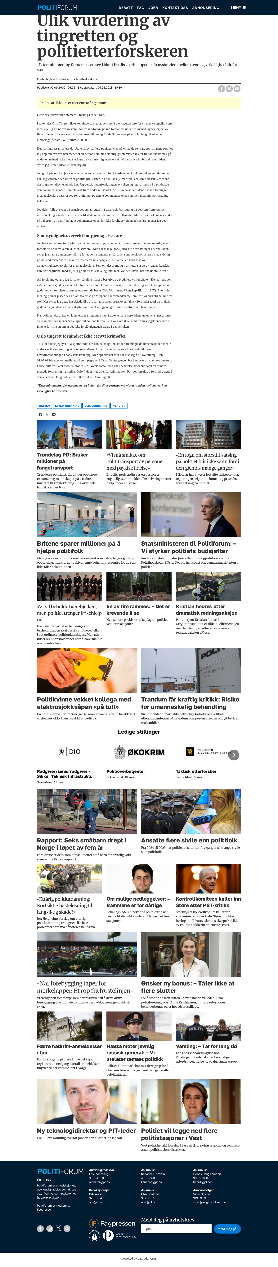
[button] (233, 757)
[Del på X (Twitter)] (229, 90)
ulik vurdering (96, 408)
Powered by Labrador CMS (139, 1261)
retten (44, 408)
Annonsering (205, 8)
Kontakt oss (175, 8)
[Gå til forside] (57, 7)
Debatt (126, 8)
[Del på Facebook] (221, 90)
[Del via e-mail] (237, 90)
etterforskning (67, 408)
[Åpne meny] (238, 8)
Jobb (153, 8)
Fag (140, 8)
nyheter (119, 408)
